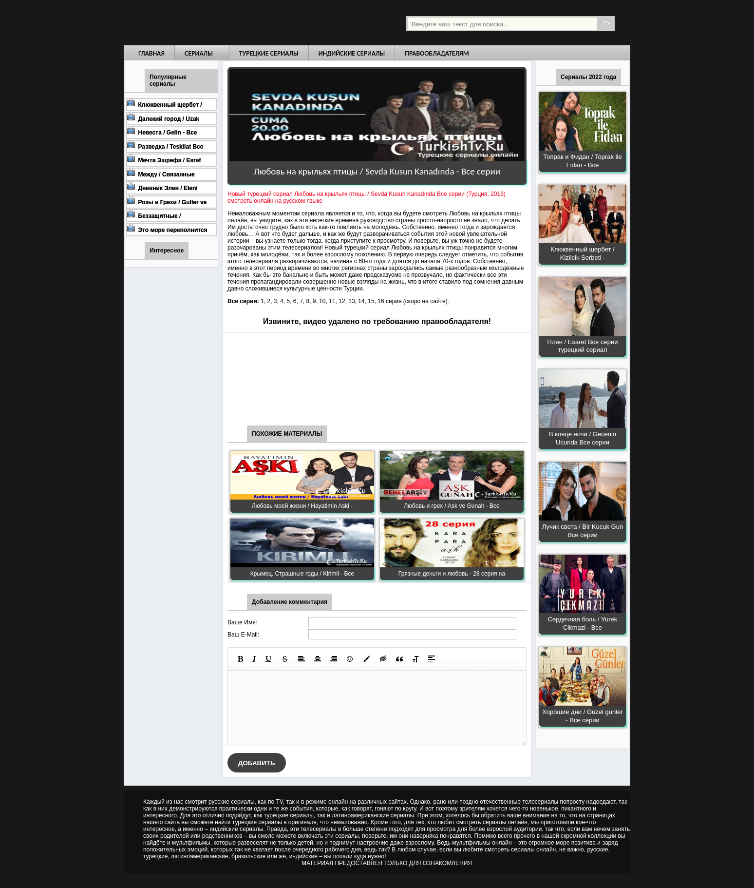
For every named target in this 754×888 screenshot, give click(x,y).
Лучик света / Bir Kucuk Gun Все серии (582, 531)
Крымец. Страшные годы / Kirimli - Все (302, 573)
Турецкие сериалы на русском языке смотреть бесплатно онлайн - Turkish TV (213, 22)
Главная (151, 53)
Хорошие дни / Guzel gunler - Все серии (582, 716)
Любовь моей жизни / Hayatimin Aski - (302, 505)
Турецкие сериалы (269, 53)
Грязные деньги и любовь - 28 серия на (451, 573)
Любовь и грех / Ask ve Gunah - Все (452, 505)
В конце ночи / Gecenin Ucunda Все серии (582, 438)
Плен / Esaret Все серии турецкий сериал (582, 346)
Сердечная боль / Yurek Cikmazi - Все (583, 623)
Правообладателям (437, 53)
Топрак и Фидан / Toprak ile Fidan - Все (582, 161)
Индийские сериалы (352, 53)
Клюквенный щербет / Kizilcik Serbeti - (582, 253)
